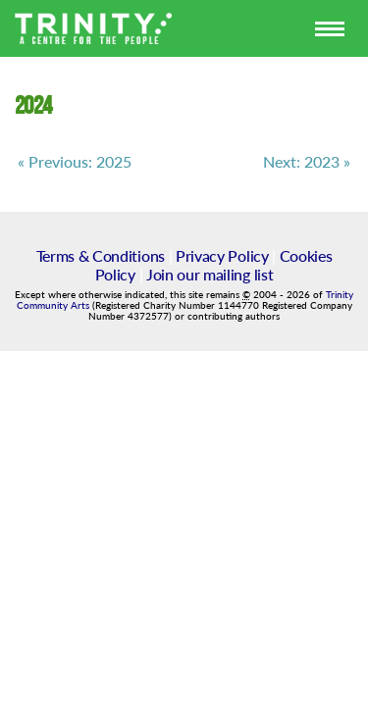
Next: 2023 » (306, 162)
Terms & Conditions (100, 255)
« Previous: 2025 (74, 162)
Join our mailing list (209, 274)
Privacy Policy (222, 255)
